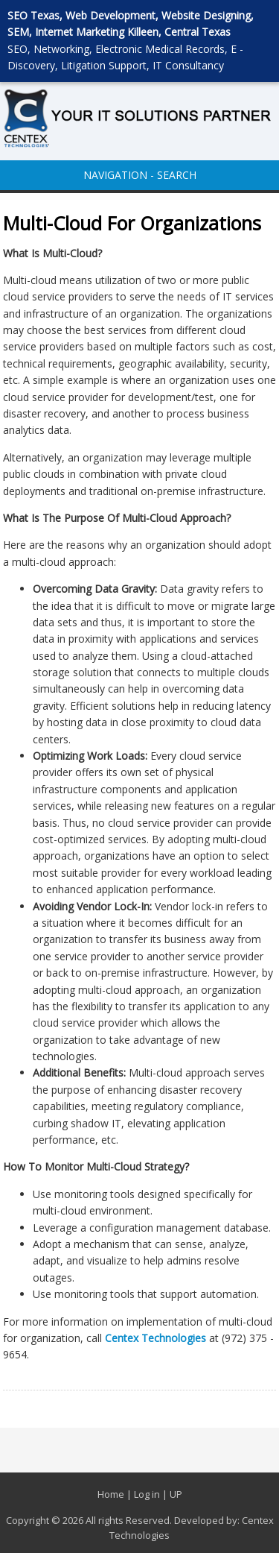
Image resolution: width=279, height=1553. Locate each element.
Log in (147, 1494)
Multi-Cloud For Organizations (132, 223)
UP (176, 1494)
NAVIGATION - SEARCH (139, 175)
